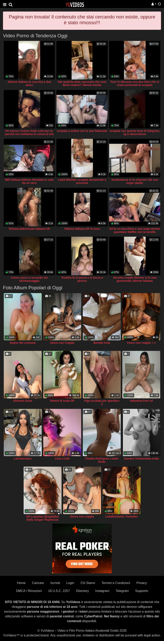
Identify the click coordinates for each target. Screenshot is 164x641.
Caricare (38, 583)
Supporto (141, 591)
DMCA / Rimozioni (29, 591)
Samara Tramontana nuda (141, 458)
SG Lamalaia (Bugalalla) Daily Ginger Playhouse (42, 518)
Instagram (102, 591)
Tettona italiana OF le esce (82, 228)
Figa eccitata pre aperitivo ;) (102, 402)
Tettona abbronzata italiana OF (29, 228)
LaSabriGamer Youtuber (121, 516)
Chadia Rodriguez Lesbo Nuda (102, 460)
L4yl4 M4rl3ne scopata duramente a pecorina (82, 181)
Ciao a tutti (62, 458)
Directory (82, 591)
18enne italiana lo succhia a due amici (29, 83)
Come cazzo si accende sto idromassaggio (29, 279)
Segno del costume (23, 342)
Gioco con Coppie (62, 342)
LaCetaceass (22, 458)
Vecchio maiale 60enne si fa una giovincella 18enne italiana (134, 279)
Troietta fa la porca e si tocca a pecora (82, 279)
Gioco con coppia (82, 516)
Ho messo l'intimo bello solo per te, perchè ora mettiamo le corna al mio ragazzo (29, 134)
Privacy (141, 583)
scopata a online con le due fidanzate (82, 130)
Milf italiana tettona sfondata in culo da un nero (29, 181)
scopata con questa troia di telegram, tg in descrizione (134, 132)
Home (21, 583)
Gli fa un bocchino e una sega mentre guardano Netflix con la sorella (134, 230)
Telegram (122, 591)
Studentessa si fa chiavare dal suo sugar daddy (134, 181)
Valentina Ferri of (141, 400)
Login (70, 583)
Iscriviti (55, 583)
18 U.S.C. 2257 (59, 591)
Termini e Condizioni (115, 583)
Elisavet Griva (22, 400)
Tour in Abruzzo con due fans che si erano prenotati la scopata (134, 83)
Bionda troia (102, 342)
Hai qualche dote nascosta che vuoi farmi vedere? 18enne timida (82, 83)
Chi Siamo (87, 583)
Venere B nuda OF (62, 400)
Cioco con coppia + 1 (141, 342)
